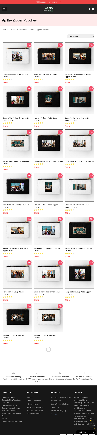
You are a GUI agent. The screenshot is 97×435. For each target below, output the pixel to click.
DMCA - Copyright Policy (36, 407)
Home (5, 29)
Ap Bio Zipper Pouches (39, 29)
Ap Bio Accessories (19, 29)
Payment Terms (56, 401)
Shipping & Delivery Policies (61, 397)
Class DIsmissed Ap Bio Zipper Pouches (48, 161)
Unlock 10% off (92, 424)
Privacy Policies (32, 404)
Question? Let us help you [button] (86, 432)
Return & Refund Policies (60, 404)
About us (30, 397)
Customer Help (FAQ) (58, 411)
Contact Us (55, 407)
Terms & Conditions (34, 401)
